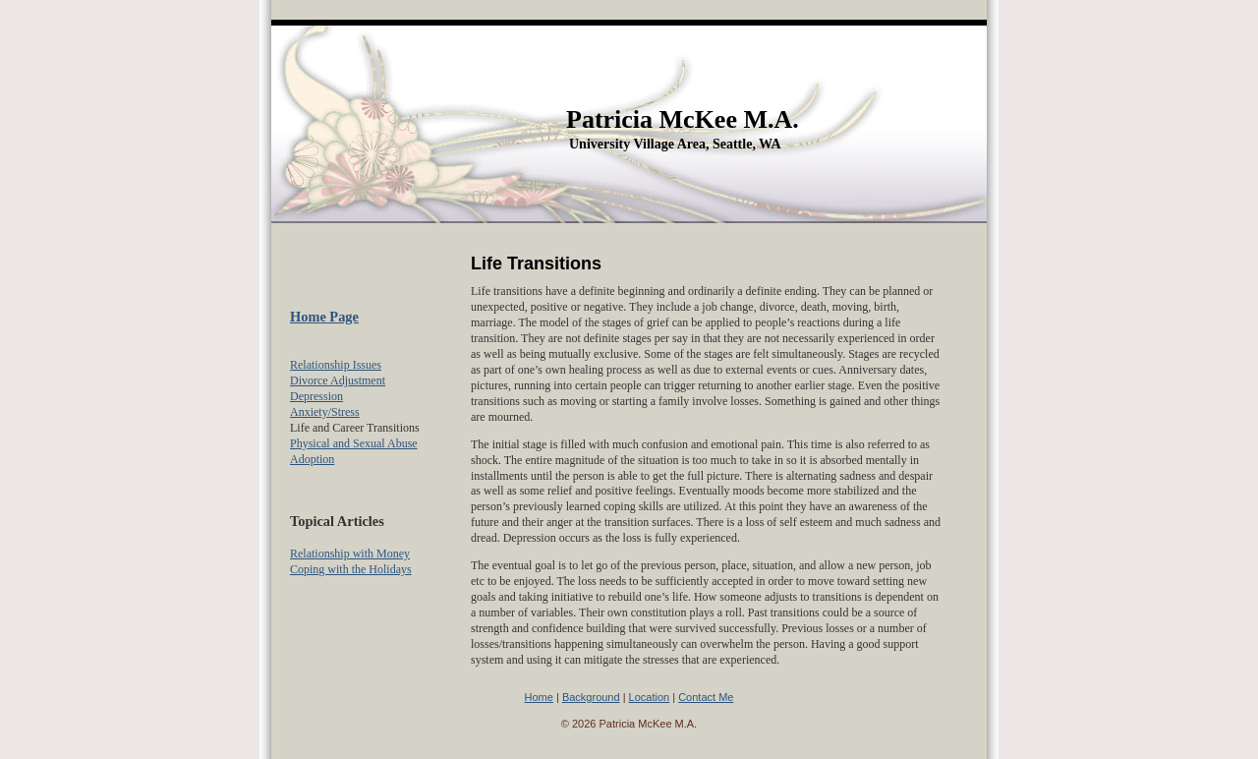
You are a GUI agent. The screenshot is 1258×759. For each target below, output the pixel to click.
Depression (316, 396)
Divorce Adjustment (337, 380)
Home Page (324, 316)
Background (591, 697)
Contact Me (705, 697)
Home (539, 697)
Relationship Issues (335, 365)
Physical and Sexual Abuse (354, 443)
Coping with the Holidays (351, 569)
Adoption (312, 459)
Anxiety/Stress (325, 412)
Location (649, 697)
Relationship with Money (350, 553)
